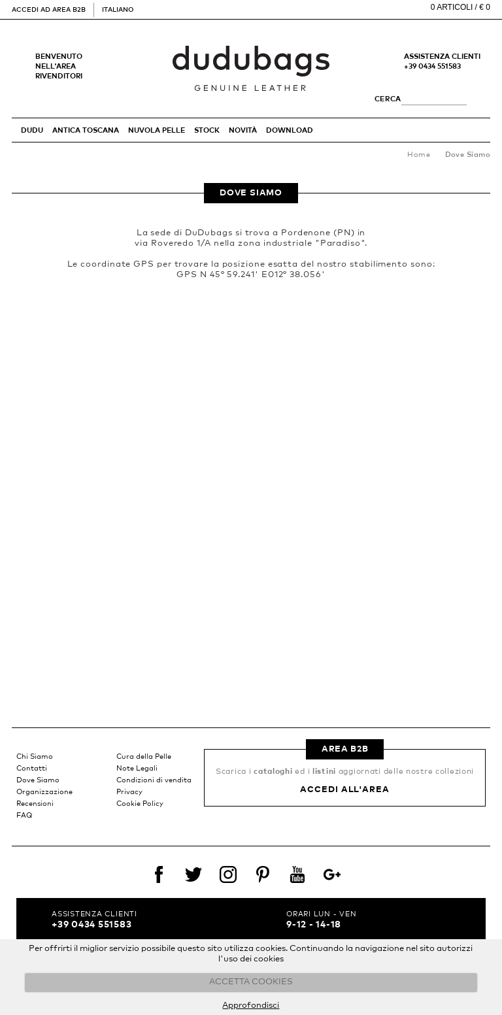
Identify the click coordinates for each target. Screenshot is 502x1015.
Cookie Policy (139, 803)
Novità (243, 130)
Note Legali (137, 768)
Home (418, 154)
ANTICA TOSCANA (85, 130)
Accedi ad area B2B (49, 10)
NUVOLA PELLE (156, 130)
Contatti (31, 768)
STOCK (207, 130)
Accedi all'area (345, 790)
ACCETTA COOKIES (251, 982)
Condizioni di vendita (154, 780)
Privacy (129, 791)
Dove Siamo (37, 780)
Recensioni (35, 803)
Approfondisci (250, 1005)
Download (289, 130)
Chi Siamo (34, 756)
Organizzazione (44, 791)
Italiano (117, 10)
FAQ (24, 815)
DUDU (32, 130)
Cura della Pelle (143, 756)
